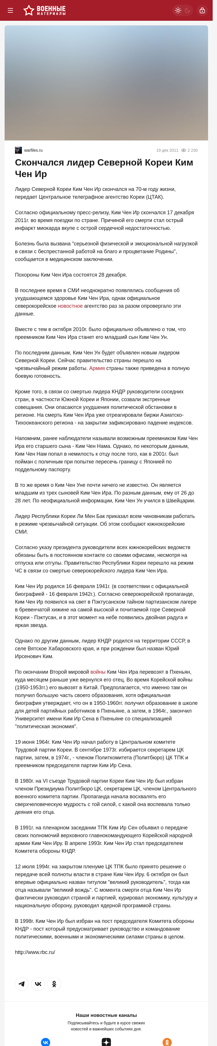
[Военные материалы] (44, 10)
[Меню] (10, 10)
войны (97, 672)
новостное (70, 306)
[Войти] (202, 10)
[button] (22, 984)
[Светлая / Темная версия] (182, 10)
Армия (97, 368)
